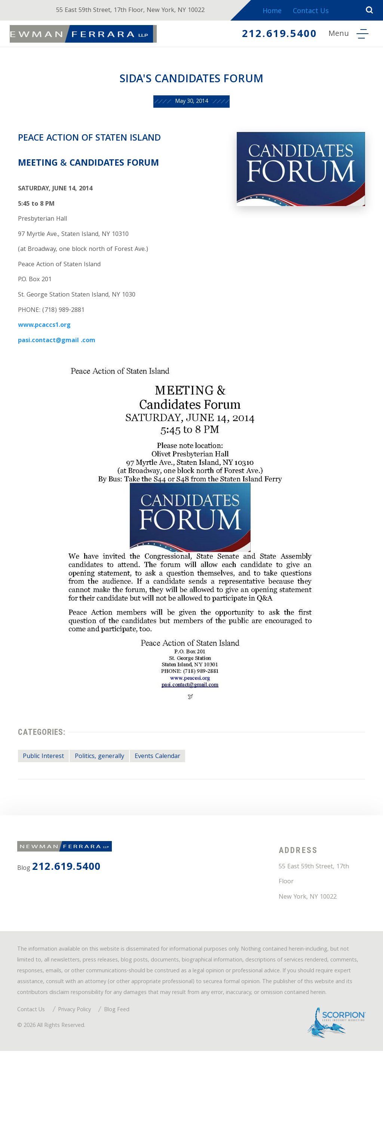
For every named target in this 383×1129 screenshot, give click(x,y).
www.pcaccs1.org (48, 352)
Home (277, 12)
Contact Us (317, 12)
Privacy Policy (82, 1084)
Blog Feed (129, 1084)
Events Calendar (176, 792)
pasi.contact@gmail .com (61, 369)
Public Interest (48, 792)
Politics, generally (111, 792)
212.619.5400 (273, 35)
